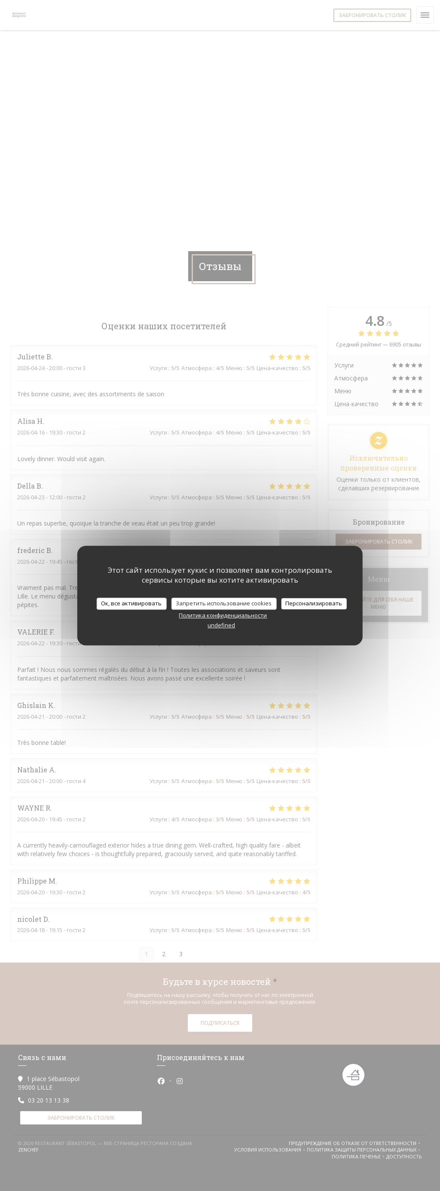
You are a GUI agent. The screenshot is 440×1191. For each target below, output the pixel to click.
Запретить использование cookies (224, 603)
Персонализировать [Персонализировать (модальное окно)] (313, 603)
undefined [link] (221, 625)
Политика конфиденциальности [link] (223, 615)
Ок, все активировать (131, 603)
